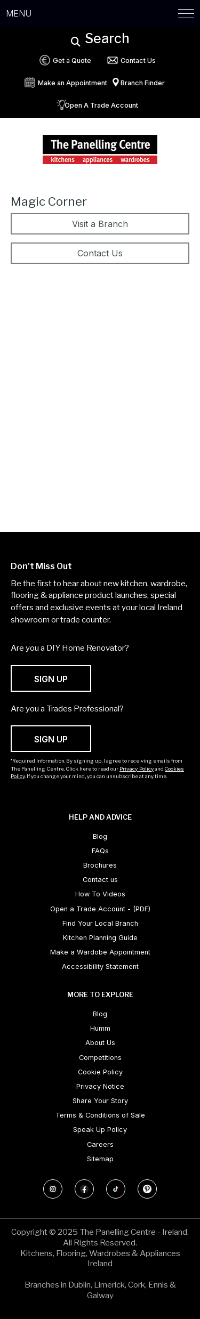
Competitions (100, 1058)
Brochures (100, 865)
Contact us (100, 880)
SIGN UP (51, 679)
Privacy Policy (136, 769)
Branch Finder (143, 83)
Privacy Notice (100, 1086)
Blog (100, 836)
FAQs (100, 851)
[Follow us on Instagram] (52, 1189)
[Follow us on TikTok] (115, 1189)
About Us (100, 1043)
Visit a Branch (100, 224)
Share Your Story (100, 1101)
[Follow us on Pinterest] (147, 1189)
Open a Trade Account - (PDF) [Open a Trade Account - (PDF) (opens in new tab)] (100, 909)
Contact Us (138, 60)
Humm (100, 1028)
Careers (100, 1144)
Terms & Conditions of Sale (100, 1115)
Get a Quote (72, 60)
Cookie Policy (100, 1072)
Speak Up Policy (100, 1130)
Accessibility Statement (100, 966)
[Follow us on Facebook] (84, 1189)
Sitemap (100, 1159)
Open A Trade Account (101, 105)
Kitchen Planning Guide (100, 938)
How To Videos (100, 894)
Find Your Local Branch (100, 923)
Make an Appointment (72, 83)
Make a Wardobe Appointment (100, 952)
